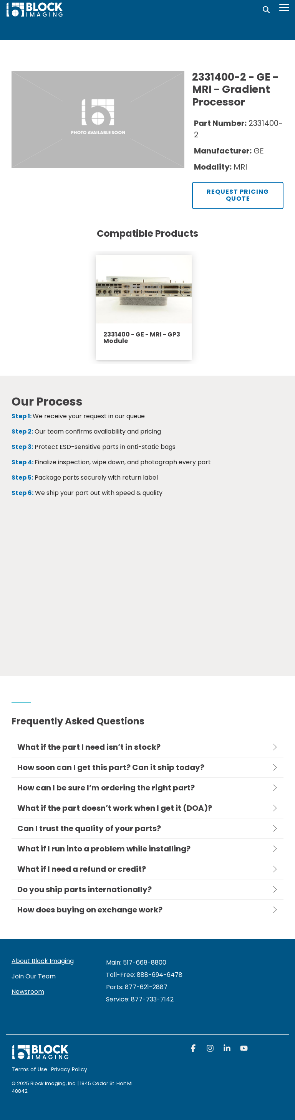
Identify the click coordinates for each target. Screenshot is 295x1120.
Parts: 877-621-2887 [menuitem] (136, 987)
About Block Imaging (43, 961)
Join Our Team (34, 976)
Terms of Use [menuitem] (29, 1069)
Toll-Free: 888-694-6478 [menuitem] (144, 974)
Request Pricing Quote (238, 195)
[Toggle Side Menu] (284, 7)
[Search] (266, 9)
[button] (194, 1049)
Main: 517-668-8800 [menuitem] (136, 962)
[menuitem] (140, 999)
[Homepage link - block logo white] (40, 1055)
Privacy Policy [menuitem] (69, 1069)
